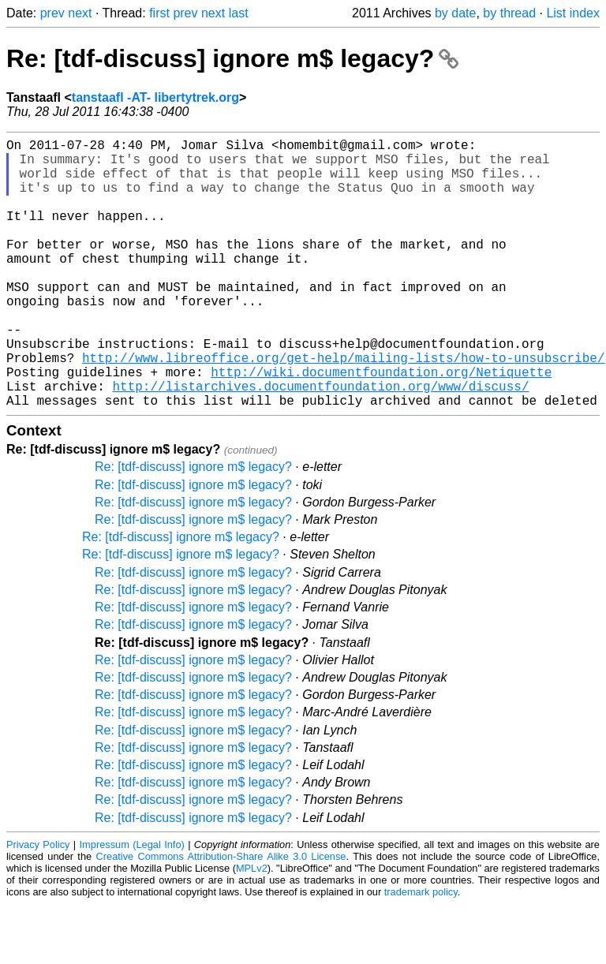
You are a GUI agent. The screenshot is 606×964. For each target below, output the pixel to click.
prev (52, 13)
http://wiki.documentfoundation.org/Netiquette (381, 425)
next (80, 13)
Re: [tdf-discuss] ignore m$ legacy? (232, 58)
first (159, 13)
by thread (509, 13)
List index (573, 13)
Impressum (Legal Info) (132, 904)
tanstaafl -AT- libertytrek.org (155, 97)
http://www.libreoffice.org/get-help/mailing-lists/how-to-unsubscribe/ (343, 408)
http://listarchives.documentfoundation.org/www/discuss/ (320, 442)
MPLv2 (251, 928)
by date (455, 13)
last (239, 13)
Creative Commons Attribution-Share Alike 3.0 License (221, 916)
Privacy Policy (37, 904)
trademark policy (421, 952)
